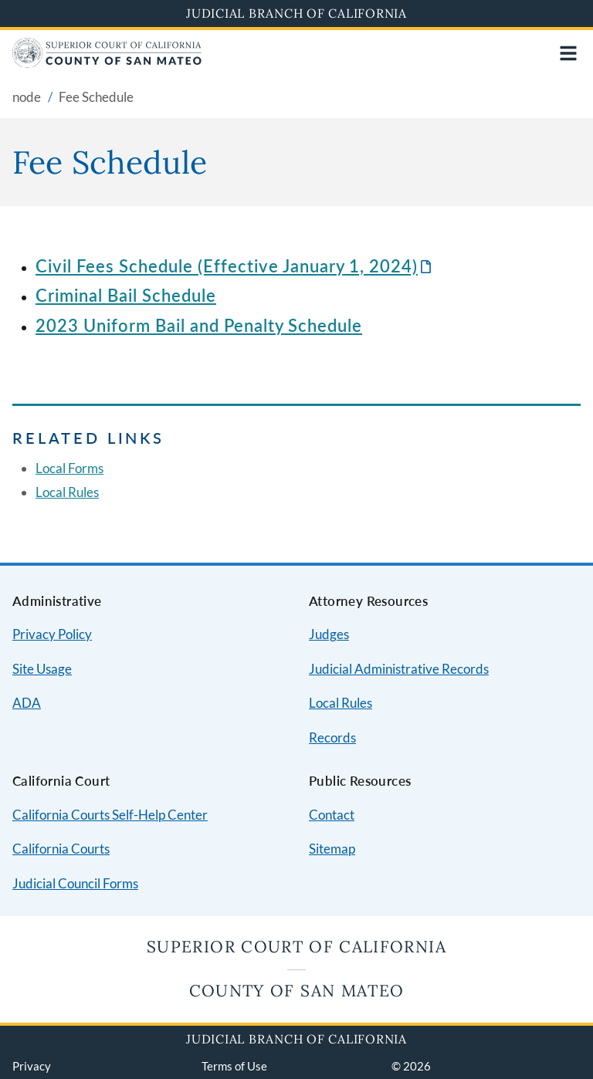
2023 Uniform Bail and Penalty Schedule (199, 325)
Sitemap (332, 849)
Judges (329, 634)
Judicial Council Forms (75, 883)
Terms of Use (234, 1066)
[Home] (107, 63)
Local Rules (67, 492)
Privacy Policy (52, 634)
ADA (26, 703)
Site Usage (42, 669)
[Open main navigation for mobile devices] (568, 53)
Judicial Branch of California (296, 13)
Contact (331, 815)
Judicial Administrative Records (399, 669)
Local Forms (69, 468)
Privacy (31, 1066)
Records (332, 737)
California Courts (61, 849)
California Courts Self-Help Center (110, 815)
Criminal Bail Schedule (126, 295)
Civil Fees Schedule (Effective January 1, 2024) (227, 265)
